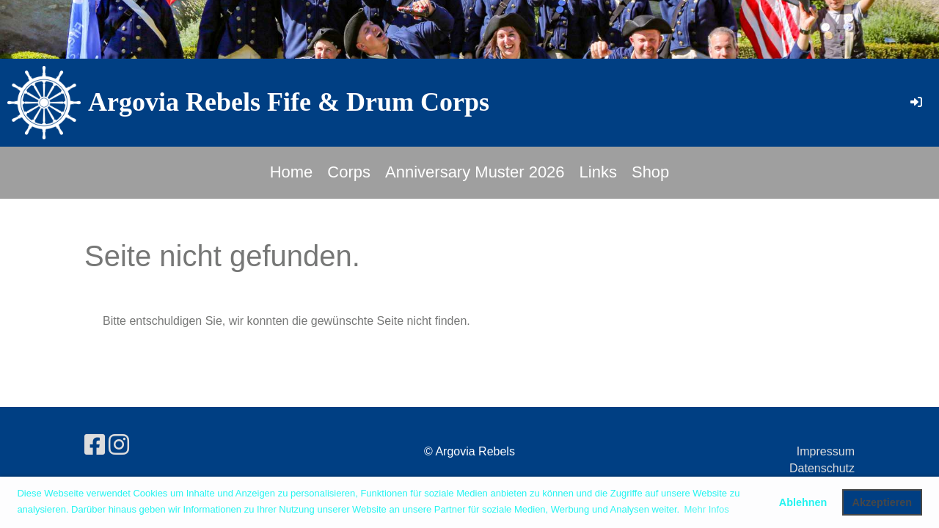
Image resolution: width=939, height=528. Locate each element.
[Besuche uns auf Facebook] (94, 445)
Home (291, 172)
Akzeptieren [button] (882, 502)
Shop (650, 172)
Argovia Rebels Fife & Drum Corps (288, 102)
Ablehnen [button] (803, 502)
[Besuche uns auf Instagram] (119, 445)
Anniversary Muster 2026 (475, 172)
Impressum (826, 451)
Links (598, 172)
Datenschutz (822, 468)
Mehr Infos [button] (706, 509)
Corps (348, 172)
